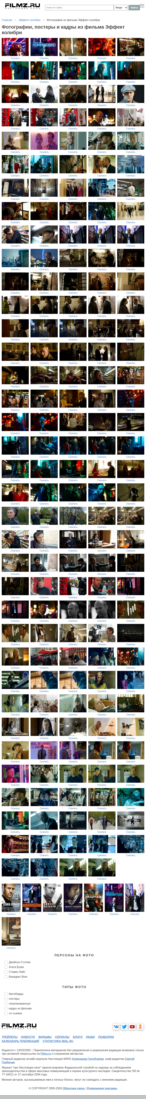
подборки (106, 1037)
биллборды (16, 993)
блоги (77, 1037)
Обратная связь (74, 1088)
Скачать (15, 58)
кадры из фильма (20, 1008)
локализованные (19, 1003)
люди (90, 1037)
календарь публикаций (20, 1041)
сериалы (62, 1037)
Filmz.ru (46, 1053)
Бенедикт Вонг (18, 976)
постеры (14, 998)
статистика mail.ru (58, 1041)
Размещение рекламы (102, 1088)
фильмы (44, 1037)
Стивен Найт (17, 971)
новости (28, 1037)
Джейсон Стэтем (19, 962)
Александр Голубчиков (88, 1058)
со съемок (15, 1013)
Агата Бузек (16, 967)
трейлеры (10, 1037)
